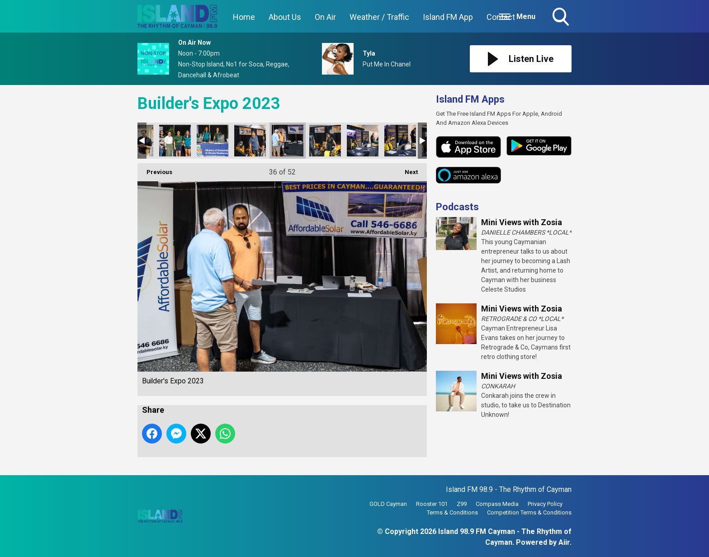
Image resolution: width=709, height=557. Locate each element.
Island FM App (448, 17)
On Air (325, 17)
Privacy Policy (545, 503)
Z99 (462, 503)
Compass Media (497, 503)
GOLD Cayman (388, 503)
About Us (285, 17)
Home (244, 17)
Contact (501, 17)
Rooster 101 (432, 503)
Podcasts (457, 206)
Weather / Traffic (379, 17)
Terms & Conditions (452, 512)
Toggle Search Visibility (562, 18)
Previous (154, 169)
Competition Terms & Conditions (529, 512)
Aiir (564, 542)
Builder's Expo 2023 (175, 140)
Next (407, 169)
